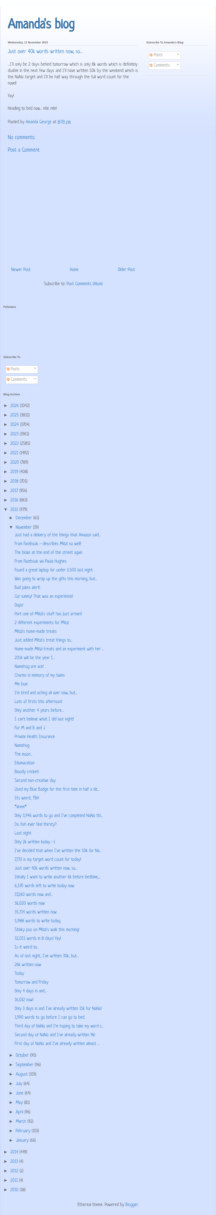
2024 (15, 425)
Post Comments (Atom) (85, 284)
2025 (15, 415)
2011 (14, 1180)
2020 (15, 462)
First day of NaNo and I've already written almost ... (57, 1044)
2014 (15, 1152)
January (23, 1140)
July (20, 1084)
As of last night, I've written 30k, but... (47, 956)
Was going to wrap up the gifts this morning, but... (56, 579)
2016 (15, 500)
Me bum (21, 684)
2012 (15, 1171)
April (20, 1112)
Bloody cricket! (27, 772)
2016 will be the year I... (35, 658)
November (24, 527)
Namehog (22, 745)
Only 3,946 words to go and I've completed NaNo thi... (59, 816)
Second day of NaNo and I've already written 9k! (55, 1035)
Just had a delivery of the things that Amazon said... (58, 535)
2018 (15, 481)
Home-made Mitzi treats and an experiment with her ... (59, 649)
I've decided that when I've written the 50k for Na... (58, 851)
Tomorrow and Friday (31, 982)
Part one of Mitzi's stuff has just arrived (48, 614)
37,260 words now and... (34, 895)
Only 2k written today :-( (35, 842)
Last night (23, 833)
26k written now (28, 965)
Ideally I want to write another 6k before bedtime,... (58, 877)
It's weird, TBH (27, 798)
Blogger (132, 1205)
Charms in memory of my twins (40, 675)
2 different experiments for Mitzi (42, 623)
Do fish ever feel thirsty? (35, 824)
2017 (14, 491)
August (22, 1074)
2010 (15, 1190)
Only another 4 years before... (39, 710)
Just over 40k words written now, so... (46, 868)
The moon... (23, 754)
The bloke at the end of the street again (48, 552)
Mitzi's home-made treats (36, 631)
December (24, 518)
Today (19, 973)
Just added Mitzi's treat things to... (43, 640)
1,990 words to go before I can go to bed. (50, 1017)
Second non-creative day (35, 781)
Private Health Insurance (35, 737)
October (23, 1055)
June (20, 1093)
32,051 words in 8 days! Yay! (38, 938)
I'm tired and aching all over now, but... (46, 693)
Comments (160, 65)
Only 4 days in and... (31, 991)
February (24, 1131)
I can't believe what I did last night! (44, 719)
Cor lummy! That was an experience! (44, 596)
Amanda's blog (41, 25)
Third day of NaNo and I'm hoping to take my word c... (59, 1026)
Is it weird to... (27, 947)
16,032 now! (24, 1000)
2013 (14, 1161)
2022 (15, 443)
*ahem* (21, 807)
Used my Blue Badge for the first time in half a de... (57, 789)
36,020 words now (30, 903)
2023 (15, 434)
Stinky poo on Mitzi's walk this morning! (47, 930)
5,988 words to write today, (38, 921)
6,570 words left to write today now (44, 886)
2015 (15, 510)
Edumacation (24, 763)
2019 (15, 472)
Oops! (19, 605)
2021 (15, 453)
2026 (15, 406)
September (25, 1065)
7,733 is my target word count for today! (48, 859)
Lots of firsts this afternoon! (38, 702)
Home (74, 270)
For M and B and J (30, 728)
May (20, 1103)
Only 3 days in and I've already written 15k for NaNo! (58, 1009)
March (21, 1121)
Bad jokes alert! (27, 588)
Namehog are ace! (29, 667)
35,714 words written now (36, 912)
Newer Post (21, 270)
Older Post (126, 270)
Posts (156, 55)
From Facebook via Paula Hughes (41, 561)
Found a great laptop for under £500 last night (54, 570)
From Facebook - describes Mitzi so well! (48, 544)
